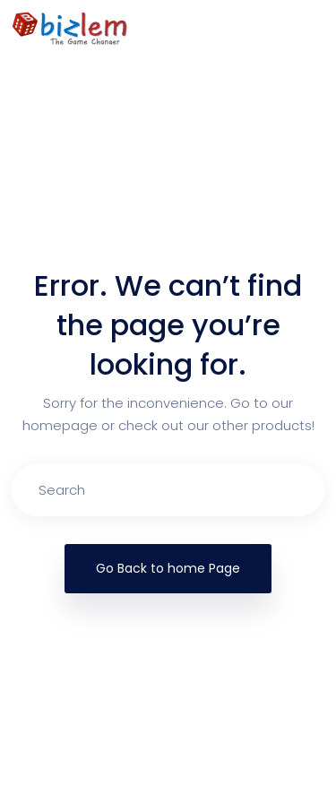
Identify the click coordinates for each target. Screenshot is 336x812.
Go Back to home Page (168, 568)
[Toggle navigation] (314, 28)
